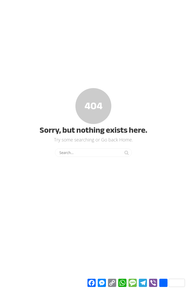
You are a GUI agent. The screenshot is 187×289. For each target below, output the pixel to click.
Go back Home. (117, 139)
